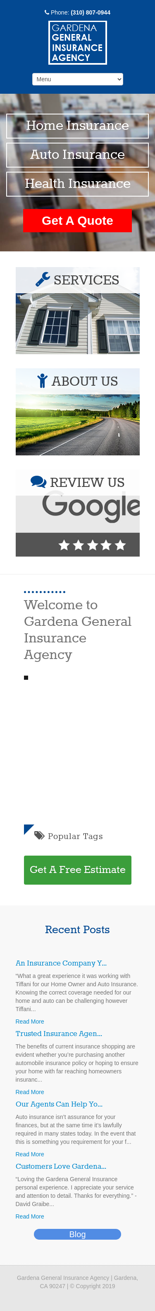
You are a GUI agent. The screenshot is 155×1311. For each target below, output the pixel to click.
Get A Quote (77, 220)
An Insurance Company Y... (61, 963)
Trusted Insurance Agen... (59, 1034)
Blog (77, 1234)
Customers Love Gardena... (61, 1166)
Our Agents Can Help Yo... (59, 1104)
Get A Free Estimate (78, 870)
